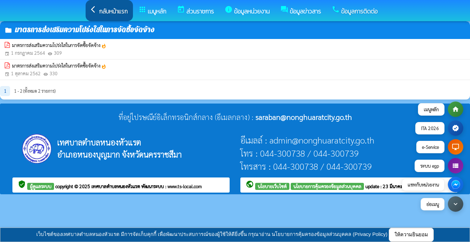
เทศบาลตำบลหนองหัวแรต (116, 186)
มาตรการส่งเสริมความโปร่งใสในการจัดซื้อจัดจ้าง (59, 45)
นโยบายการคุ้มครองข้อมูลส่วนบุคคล (327, 186)
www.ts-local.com (185, 186)
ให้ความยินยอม (411, 234)
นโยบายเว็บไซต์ (272, 186)
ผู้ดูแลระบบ (40, 186)
